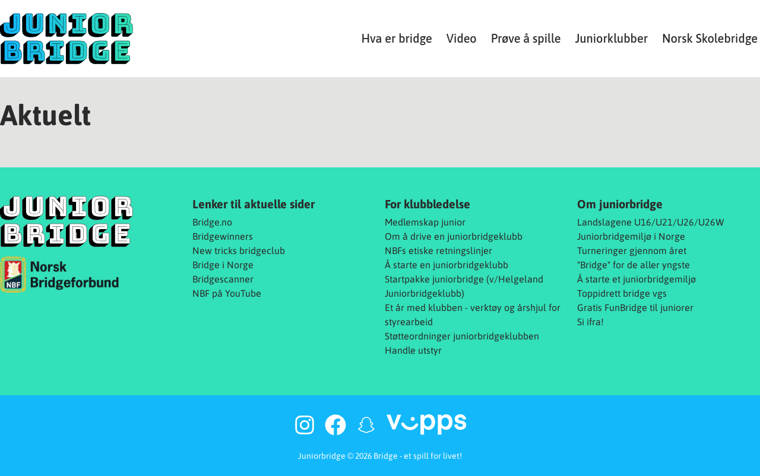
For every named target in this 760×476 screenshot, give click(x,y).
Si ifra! (590, 321)
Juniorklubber (611, 38)
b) (460, 293)
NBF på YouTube (226, 293)
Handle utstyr (413, 350)
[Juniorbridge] (66, 38)
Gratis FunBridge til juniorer (635, 307)
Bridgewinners (222, 236)
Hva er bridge (396, 38)
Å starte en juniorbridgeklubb (446, 264)
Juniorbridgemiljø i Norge (631, 236)
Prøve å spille (526, 38)
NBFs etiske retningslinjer (438, 250)
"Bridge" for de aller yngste (633, 264)
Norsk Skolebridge (710, 38)
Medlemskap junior (425, 222)
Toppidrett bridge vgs (622, 293)
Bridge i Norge (223, 264)
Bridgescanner (223, 279)
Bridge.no (212, 222)
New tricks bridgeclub (238, 250)
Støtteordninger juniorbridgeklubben (462, 336)
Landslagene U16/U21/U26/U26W (650, 222)
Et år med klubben (424, 307)
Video (461, 38)
